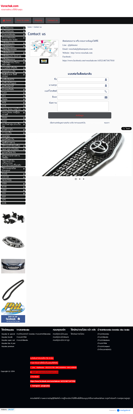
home (30, 27)
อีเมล (54, 97)
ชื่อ (55, 79)
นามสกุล (53, 85)
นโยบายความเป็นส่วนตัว (94, 123)
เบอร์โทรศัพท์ (51, 91)
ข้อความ (53, 103)
